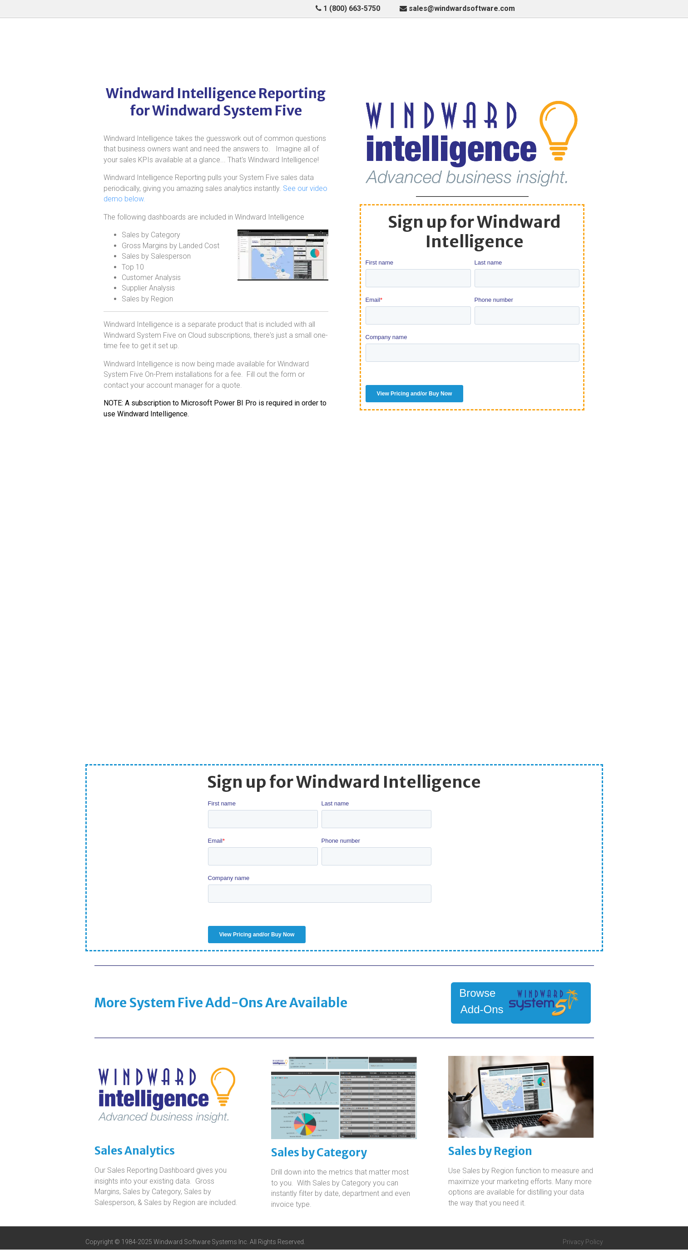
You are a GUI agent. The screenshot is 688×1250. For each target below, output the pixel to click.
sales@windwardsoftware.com (457, 8)
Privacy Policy (583, 1242)
